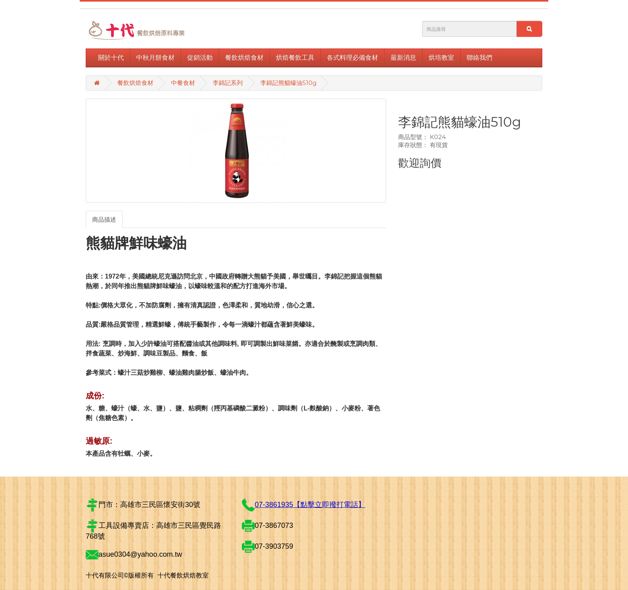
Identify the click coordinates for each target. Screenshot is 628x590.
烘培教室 (441, 57)
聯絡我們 (479, 57)
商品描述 (104, 219)
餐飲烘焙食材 (244, 57)
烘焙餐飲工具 (295, 57)
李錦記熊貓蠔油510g (288, 83)
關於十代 (111, 57)
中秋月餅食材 (155, 57)
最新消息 (403, 57)
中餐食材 (183, 83)
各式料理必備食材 (352, 57)
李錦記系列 (228, 83)
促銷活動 (200, 57)
